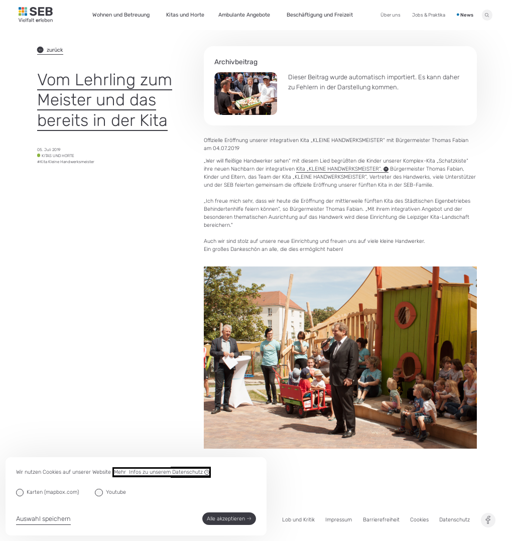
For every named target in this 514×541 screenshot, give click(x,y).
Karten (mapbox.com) (53, 492)
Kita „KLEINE (342, 169)
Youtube (116, 492)
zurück (50, 50)
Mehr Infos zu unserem (161, 472)
